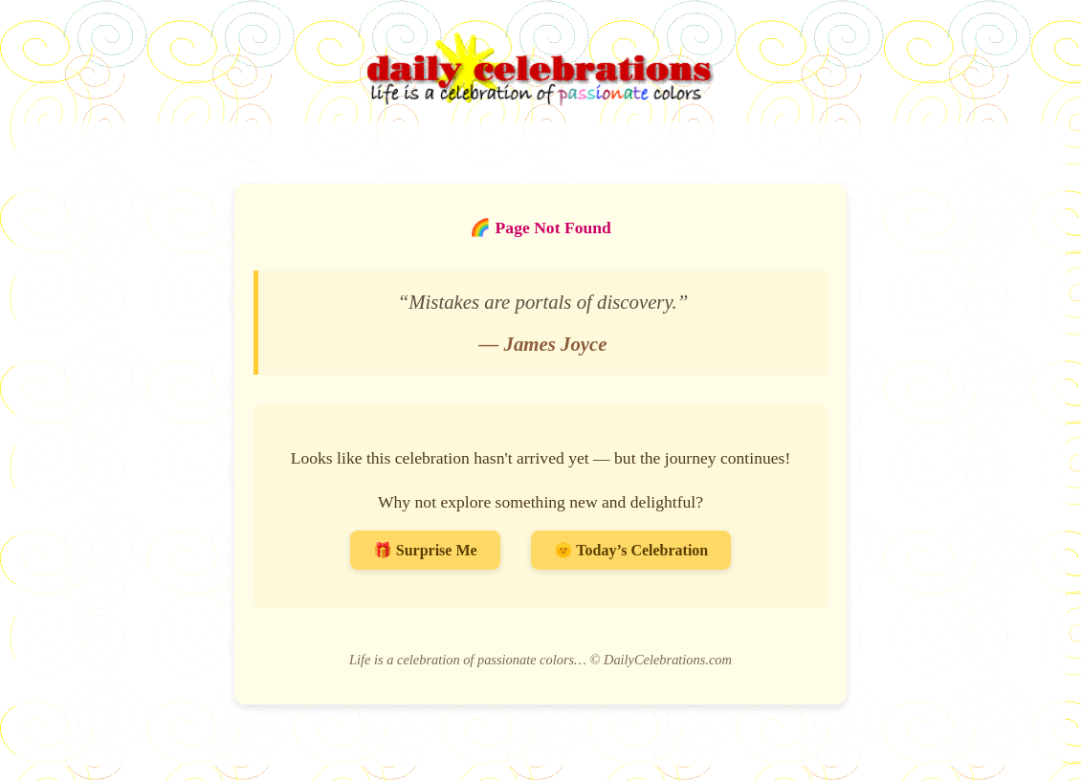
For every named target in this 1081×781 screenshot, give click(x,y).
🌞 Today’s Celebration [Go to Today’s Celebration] (631, 550)
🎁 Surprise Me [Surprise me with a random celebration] (425, 550)
